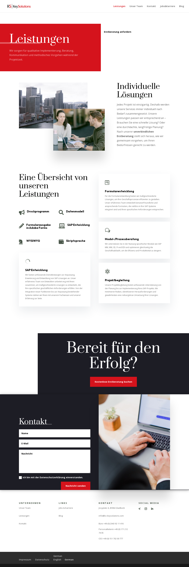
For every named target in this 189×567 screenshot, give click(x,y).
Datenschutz (42, 559)
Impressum (25, 559)
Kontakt (151, 6)
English (57, 559)
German (57, 555)
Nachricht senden (76, 485)
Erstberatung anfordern (117, 31)
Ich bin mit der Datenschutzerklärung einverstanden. (51, 477)
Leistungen (119, 6)
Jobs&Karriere (167, 6)
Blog (181, 6)
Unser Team (136, 6)
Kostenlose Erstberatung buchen (113, 381)
